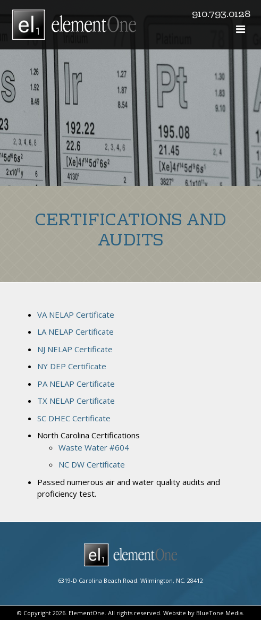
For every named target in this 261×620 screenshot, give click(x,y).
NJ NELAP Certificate (75, 349)
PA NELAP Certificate (76, 383)
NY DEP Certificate (71, 366)
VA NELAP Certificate (75, 314)
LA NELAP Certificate (75, 331)
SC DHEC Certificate (74, 418)
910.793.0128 (221, 14)
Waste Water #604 (93, 447)
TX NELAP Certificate (76, 400)
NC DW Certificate (91, 464)
